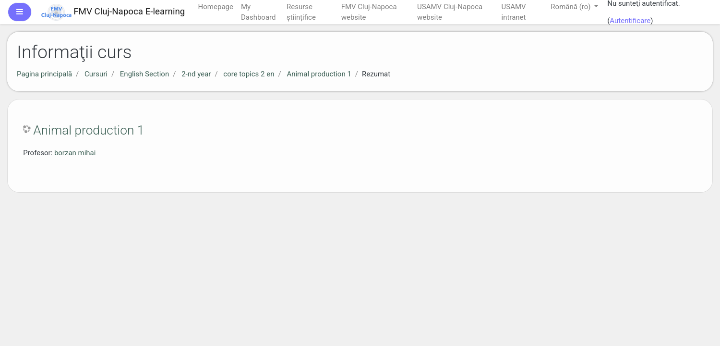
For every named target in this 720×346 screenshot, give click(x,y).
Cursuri (96, 74)
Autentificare (630, 20)
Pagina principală (44, 74)
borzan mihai (75, 152)
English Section (144, 74)
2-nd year (196, 74)
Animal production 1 (319, 74)
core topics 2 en (248, 74)
